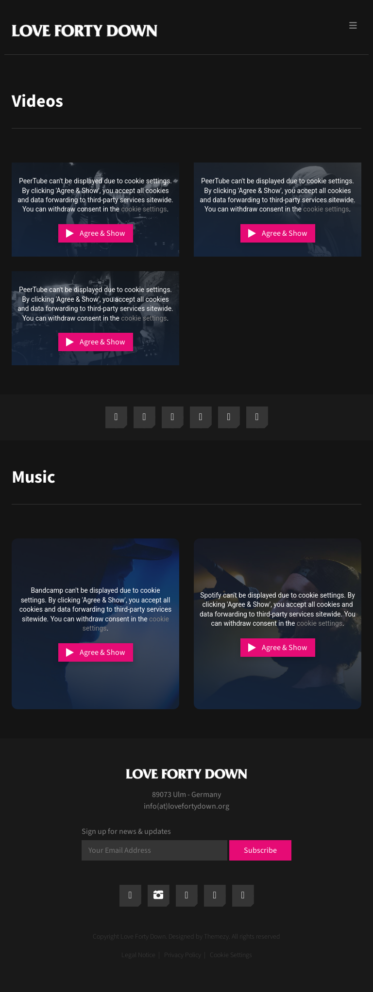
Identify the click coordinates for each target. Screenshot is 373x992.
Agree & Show (102, 233)
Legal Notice (138, 955)
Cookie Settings (231, 955)
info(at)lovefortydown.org (186, 806)
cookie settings (144, 209)
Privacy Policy (182, 955)
